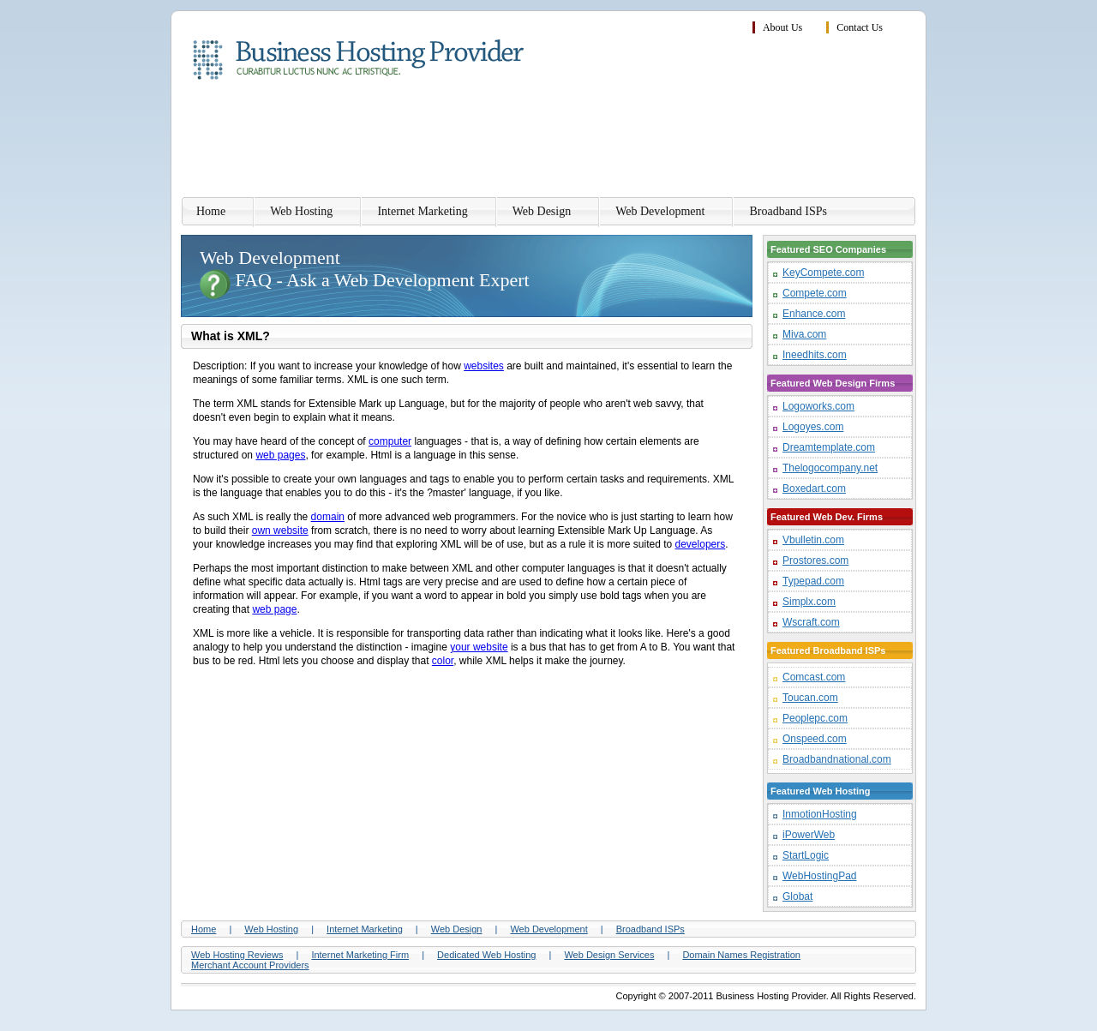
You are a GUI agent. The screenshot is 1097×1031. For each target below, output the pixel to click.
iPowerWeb (808, 835)
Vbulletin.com (813, 540)
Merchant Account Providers (250, 965)
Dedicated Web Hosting (486, 955)
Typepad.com (813, 581)
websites (484, 366)
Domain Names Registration (741, 955)
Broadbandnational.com (836, 759)
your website (478, 647)
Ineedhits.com (814, 355)
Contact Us (859, 27)
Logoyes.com (812, 427)
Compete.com (814, 293)
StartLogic (805, 855)
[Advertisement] (604, 141)
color (442, 661)
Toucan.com (810, 698)
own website (280, 530)
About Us (782, 27)
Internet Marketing (422, 211)
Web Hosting (301, 211)
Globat (797, 896)
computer (390, 441)
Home (210, 211)
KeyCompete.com (823, 273)
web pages (280, 455)
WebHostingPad (819, 876)
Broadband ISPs (788, 211)
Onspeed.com (814, 739)
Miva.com (804, 334)
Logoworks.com (818, 406)
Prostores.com (815, 560)
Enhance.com (813, 314)
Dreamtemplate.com (828, 447)
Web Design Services (609, 955)
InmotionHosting (819, 814)
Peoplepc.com (815, 718)
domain (328, 517)
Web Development (659, 211)
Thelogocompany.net (830, 468)
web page (274, 609)
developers (700, 544)
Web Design (542, 211)
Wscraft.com (811, 622)
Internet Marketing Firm (360, 955)
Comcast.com (813, 677)
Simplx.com (809, 602)
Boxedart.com (814, 489)
